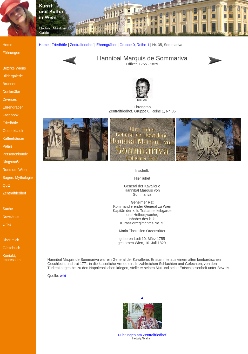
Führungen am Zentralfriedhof (142, 335)
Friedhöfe (59, 45)
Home (44, 45)
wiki (63, 276)
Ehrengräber (106, 45)
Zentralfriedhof (81, 45)
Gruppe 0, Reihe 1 (134, 45)
